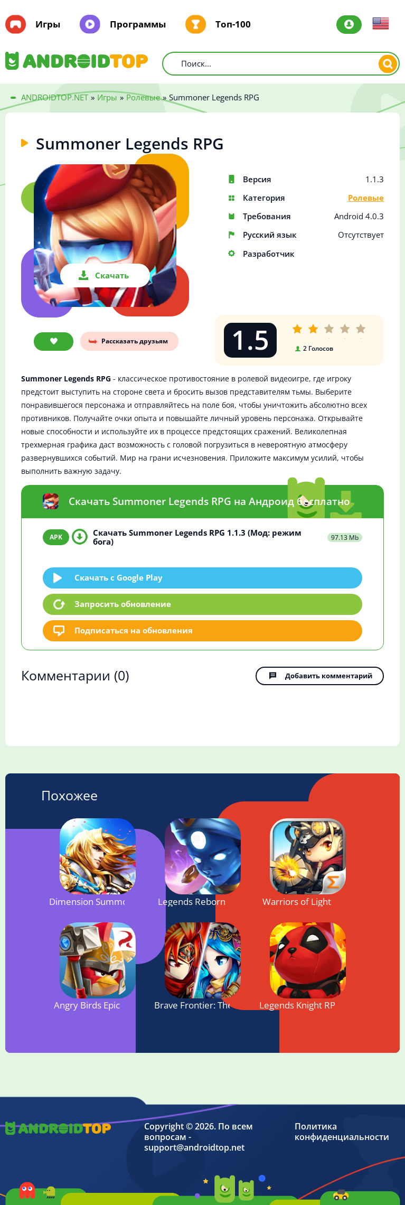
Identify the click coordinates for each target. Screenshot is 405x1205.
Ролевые (366, 197)
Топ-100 (233, 24)
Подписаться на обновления (133, 629)
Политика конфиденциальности (342, 1131)
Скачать (112, 275)
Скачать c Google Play (118, 577)
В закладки (53, 341)
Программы (138, 24)
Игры (47, 24)
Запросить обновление (122, 604)
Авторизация (349, 24)
